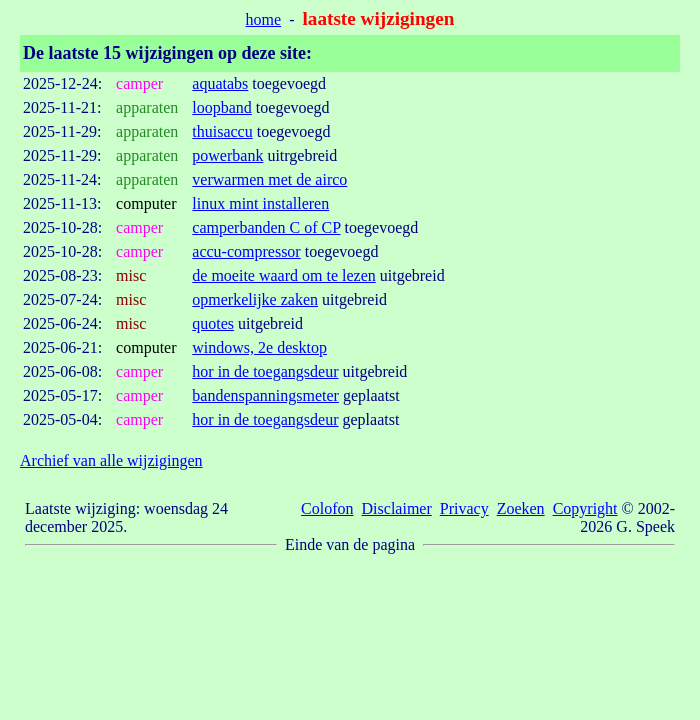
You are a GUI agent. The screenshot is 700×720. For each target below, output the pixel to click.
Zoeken (521, 508)
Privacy (464, 508)
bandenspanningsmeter (265, 395)
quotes (213, 323)
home (264, 19)
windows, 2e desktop (259, 347)
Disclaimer (397, 508)
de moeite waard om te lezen (283, 275)
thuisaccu (222, 131)
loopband (222, 107)
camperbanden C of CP (266, 227)
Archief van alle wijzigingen (111, 460)
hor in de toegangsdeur (265, 371)
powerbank (227, 155)
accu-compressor (246, 251)
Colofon (327, 508)
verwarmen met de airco (269, 179)
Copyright (585, 508)
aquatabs (220, 83)
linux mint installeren (260, 203)
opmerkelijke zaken (255, 299)
